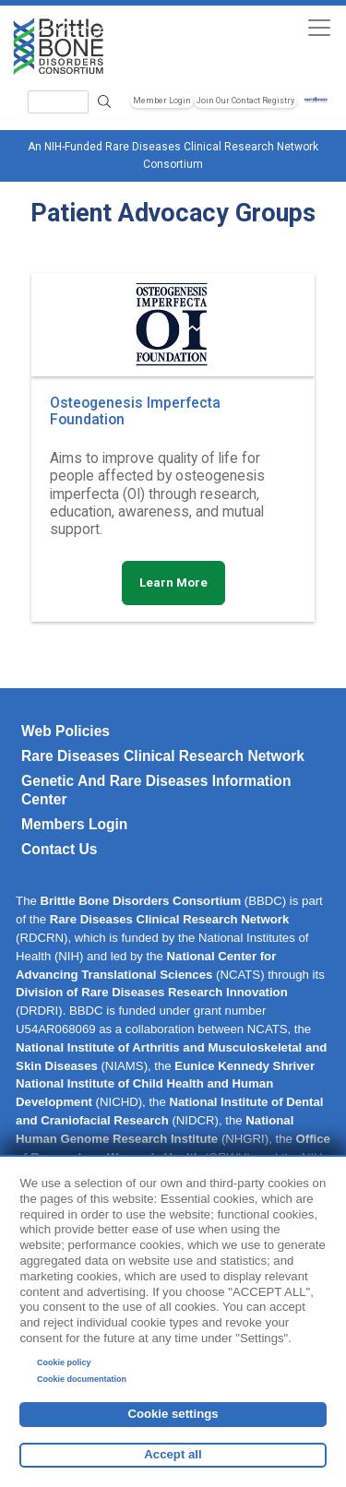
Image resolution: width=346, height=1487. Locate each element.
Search (105, 101)
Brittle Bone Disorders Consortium (140, 901)
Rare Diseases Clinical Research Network (162, 756)
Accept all (172, 1454)
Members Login (74, 824)
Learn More (173, 582)
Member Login (162, 100)
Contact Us (59, 849)
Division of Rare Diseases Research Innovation (152, 992)
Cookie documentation (81, 1379)
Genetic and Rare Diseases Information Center (156, 790)
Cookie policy (64, 1362)
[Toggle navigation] (319, 27)
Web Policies (65, 731)
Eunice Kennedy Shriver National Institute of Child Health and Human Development (165, 1084)
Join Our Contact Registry (245, 100)
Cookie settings (172, 1414)
